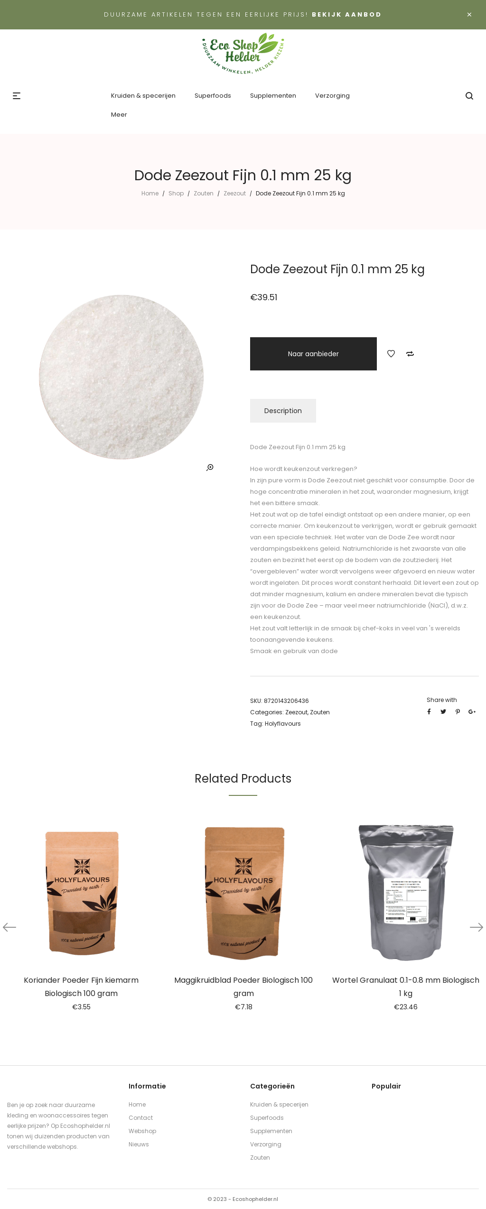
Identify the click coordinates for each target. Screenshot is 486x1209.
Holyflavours (283, 724)
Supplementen (271, 1131)
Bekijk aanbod (347, 14)
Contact (141, 1118)
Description (283, 410)
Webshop (142, 1131)
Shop (176, 193)
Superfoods (267, 1118)
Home (150, 193)
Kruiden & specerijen (279, 1104)
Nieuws (139, 1144)
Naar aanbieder (313, 354)
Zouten (204, 193)
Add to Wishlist (391, 354)
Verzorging (265, 1144)
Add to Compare (410, 354)
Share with (442, 700)
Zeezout (235, 193)
